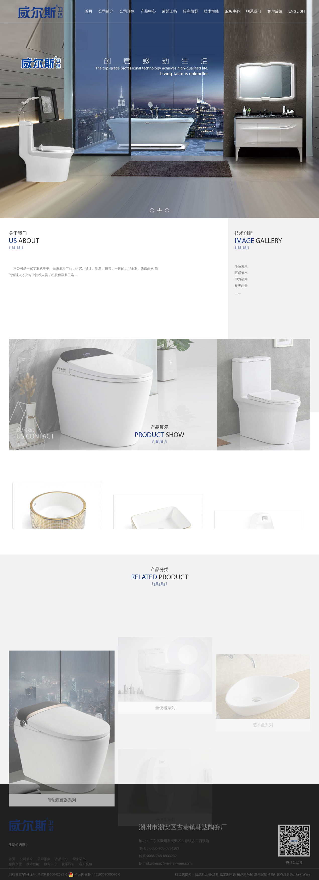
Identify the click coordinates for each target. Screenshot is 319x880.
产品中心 (148, 11)
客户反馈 (274, 11)
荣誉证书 (169, 11)
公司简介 (106, 11)
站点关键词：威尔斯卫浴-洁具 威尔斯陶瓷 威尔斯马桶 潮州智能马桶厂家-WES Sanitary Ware (242, 874)
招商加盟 (190, 11)
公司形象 (127, 11)
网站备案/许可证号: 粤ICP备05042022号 (38, 874)
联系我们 (253, 11)
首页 (88, 11)
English (296, 11)
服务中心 (232, 11)
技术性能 (211, 11)
